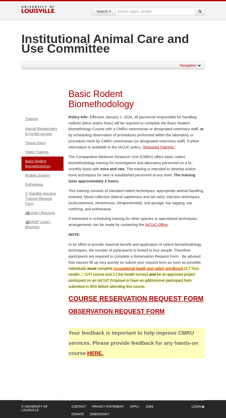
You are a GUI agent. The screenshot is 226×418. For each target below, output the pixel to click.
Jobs (149, 406)
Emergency (100, 414)
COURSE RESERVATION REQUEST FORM (136, 298)
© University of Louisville (35, 408)
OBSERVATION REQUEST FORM (117, 311)
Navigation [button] (190, 65)
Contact (79, 406)
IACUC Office (156, 225)
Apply (134, 406)
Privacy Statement (108, 406)
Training (31, 119)
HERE (94, 353)
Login (198, 407)
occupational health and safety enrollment (149, 269)
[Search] (200, 11)
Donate (78, 414)
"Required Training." (159, 147)
